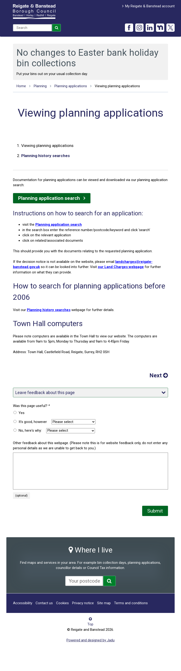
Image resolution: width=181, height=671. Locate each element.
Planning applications (70, 86)
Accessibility (22, 603)
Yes (22, 413)
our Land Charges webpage (121, 267)
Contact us (44, 603)
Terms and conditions (131, 603)
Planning (40, 86)
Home (21, 86)
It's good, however (33, 422)
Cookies (62, 603)
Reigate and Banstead (34, 12)
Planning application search (49, 198)
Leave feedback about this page (90, 392)
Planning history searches (45, 155)
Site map (104, 603)
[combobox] (32, 27)
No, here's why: (30, 430)
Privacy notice (83, 603)
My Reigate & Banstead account (150, 6)
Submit (155, 511)
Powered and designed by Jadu (90, 640)
